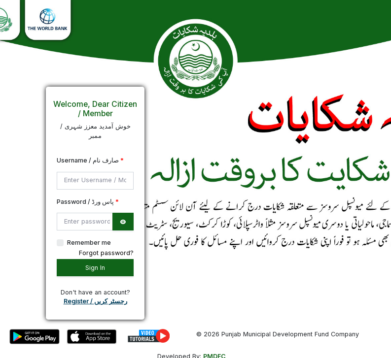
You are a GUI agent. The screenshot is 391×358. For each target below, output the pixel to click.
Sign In (95, 267)
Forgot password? (106, 253)
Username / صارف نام (90, 160)
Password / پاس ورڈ (88, 201)
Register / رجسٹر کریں (95, 301)
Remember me (89, 242)
